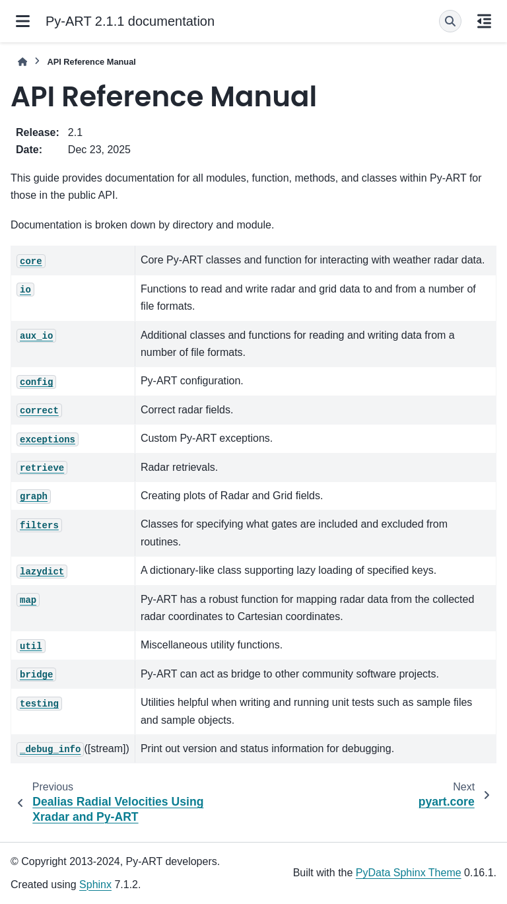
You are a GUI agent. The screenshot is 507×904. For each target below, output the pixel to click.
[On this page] (484, 21)
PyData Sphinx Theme (408, 872)
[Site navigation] (23, 21)
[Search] (450, 21)
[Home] (22, 62)
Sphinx (95, 884)
